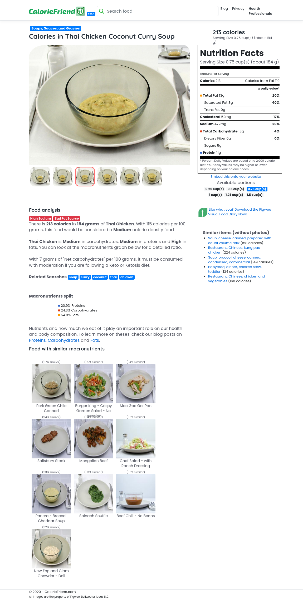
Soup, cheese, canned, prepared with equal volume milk (239, 240)
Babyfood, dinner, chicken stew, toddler (235, 269)
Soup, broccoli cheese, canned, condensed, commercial (234, 260)
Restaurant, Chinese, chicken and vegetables (236, 279)
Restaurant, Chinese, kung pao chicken (234, 250)
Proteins (37, 340)
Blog (224, 8)
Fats (94, 340)
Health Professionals (260, 11)
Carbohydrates (64, 340)
